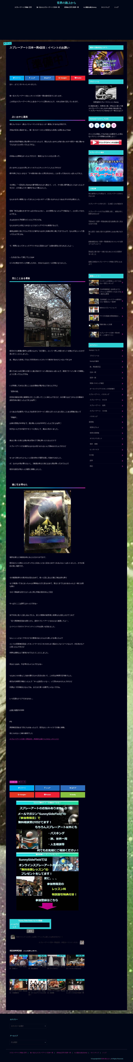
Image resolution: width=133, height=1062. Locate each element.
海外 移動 (94, 444)
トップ (116, 7)
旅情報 (91, 422)
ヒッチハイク (94, 449)
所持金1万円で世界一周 (71, 7)
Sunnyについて (94, 350)
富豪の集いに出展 (100, 325)
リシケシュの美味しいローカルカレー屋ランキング (105, 283)
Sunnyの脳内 (94, 361)
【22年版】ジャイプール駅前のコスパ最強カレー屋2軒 (105, 301)
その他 (91, 455)
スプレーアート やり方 (98, 400)
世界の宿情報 (94, 433)
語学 (91, 460)
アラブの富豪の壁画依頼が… (104, 317)
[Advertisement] (66, 25)
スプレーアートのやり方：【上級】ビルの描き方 (106, 204)
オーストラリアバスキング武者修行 (102, 389)
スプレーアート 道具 (97, 405)
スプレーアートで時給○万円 (23, 7)
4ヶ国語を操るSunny (89, 7)
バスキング (94, 416)
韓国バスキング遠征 (97, 383)
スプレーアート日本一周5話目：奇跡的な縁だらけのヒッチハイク (34, 739)
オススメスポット (96, 438)
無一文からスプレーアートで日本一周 (48, 7)
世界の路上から (66, 2)
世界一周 (93, 378)
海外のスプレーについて (103, 308)
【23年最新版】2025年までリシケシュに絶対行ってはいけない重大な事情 (105, 291)
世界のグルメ (94, 427)
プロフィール (94, 356)
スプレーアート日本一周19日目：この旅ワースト (104, 334)
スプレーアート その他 (98, 411)
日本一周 (14, 782)
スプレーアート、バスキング (99, 394)
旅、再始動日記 (95, 367)
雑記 (91, 466)
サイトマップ (105, 7)
